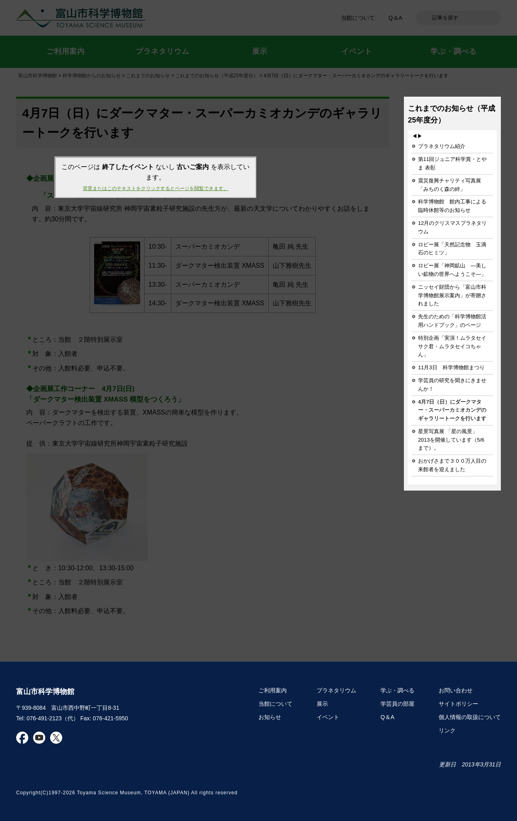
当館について (275, 703)
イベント (328, 717)
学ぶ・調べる (397, 690)
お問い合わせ (456, 690)
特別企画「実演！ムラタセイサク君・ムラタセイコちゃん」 (452, 346)
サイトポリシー (458, 703)
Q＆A (387, 717)
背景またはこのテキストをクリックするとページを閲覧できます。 (155, 188)
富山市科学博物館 (45, 692)
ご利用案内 (272, 690)
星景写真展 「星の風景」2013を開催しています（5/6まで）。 (451, 439)
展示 (322, 703)
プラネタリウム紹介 (441, 146)
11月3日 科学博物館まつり (451, 367)
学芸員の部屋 (397, 703)
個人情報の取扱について (470, 717)
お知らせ (269, 717)
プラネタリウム (336, 690)
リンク (447, 730)
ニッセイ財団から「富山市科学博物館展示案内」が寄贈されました (452, 295)
